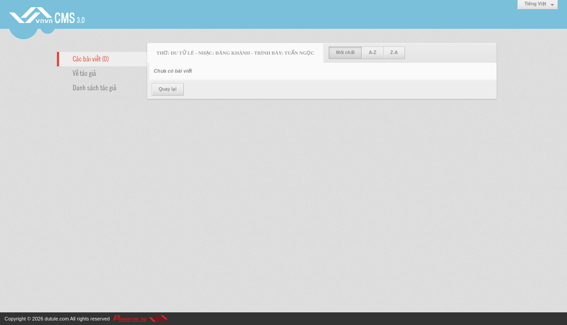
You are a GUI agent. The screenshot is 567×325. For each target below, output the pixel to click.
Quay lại (168, 89)
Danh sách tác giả (94, 87)
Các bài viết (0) (91, 58)
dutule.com (57, 318)
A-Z (372, 52)
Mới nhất (345, 52)
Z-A (394, 52)
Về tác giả (84, 73)
